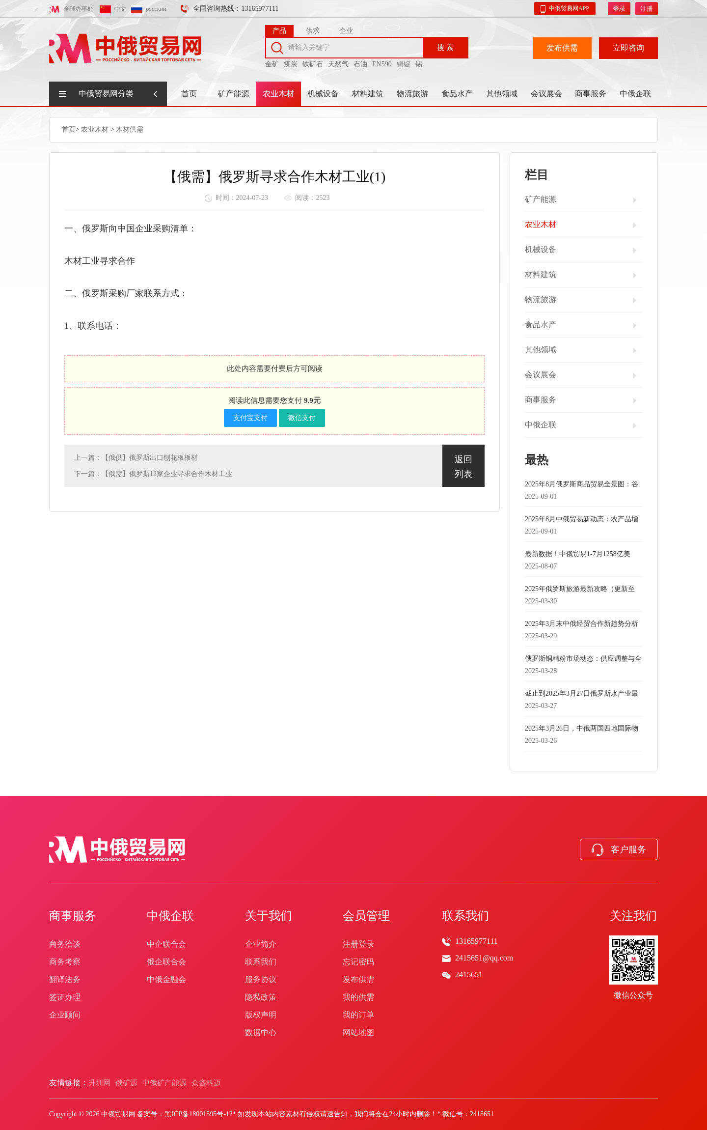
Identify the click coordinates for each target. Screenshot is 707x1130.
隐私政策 (260, 997)
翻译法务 (65, 979)
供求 (313, 29)
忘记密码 (358, 962)
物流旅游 (412, 93)
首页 (189, 93)
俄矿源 (126, 1083)
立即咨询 (628, 46)
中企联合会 (166, 944)
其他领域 (501, 93)
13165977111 (476, 941)
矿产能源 (233, 93)
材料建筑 (367, 93)
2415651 (469, 974)
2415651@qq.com (484, 958)
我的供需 (358, 997)
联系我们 (260, 962)
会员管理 (366, 915)
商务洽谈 (65, 944)
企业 (346, 29)
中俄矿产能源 (164, 1083)
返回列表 (463, 466)
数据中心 (260, 1032)
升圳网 (99, 1083)
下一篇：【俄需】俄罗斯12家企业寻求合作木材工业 (153, 473)
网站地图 (358, 1032)
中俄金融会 (166, 979)
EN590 (382, 62)
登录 (619, 7)
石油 (360, 62)
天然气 (338, 62)
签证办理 (65, 997)
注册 (646, 7)
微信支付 (302, 417)
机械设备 (323, 93)
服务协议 (260, 979)
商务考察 (65, 962)
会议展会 (546, 93)
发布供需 (562, 46)
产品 (279, 29)
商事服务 (590, 93)
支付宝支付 (250, 417)
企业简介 (260, 944)
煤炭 (291, 62)
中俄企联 (635, 93)
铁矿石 (312, 62)
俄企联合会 (166, 962)
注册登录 (358, 944)
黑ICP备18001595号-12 (198, 1114)
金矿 (272, 62)
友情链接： (68, 1082)
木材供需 (129, 129)
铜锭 (403, 62)
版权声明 (260, 1015)
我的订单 (358, 1015)
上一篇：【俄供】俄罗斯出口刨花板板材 (136, 457)
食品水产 (457, 93)
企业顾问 (65, 1015)
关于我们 (268, 915)
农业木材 (278, 93)
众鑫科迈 (206, 1083)
